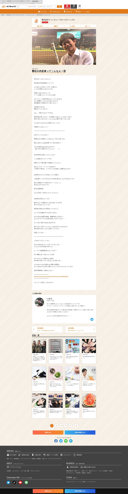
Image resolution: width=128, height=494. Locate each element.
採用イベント (78, 469)
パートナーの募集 (82, 480)
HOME (2, 13)
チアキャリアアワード (71, 480)
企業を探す (36, 453)
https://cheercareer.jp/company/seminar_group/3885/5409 (51, 274)
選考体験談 (16, 456)
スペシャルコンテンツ (25, 456)
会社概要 (9, 469)
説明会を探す (24, 453)
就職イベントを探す (50, 453)
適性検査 (77, 453)
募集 (56, 24)
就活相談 (33, 456)
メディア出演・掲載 (24, 469)
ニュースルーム (15, 469)
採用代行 (89, 471)
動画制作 (84, 471)
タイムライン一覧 (30, 13)
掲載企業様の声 (69, 469)
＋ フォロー (45, 20)
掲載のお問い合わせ (88, 465)
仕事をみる (48, 430)
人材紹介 (111, 469)
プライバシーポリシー (35, 469)
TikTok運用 (78, 471)
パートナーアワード (91, 480)
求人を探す (12, 453)
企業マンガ (44, 456)
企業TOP (40, 24)
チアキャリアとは (14, 465)
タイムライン (65, 453)
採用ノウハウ (85, 469)
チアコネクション (70, 471)
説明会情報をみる (80, 430)
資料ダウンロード (93, 469)
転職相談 (39, 456)
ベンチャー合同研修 (102, 469)
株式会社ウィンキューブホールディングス (15, 13)
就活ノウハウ (10, 456)
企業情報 (72, 24)
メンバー (88, 24)
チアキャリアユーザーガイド (54, 456)
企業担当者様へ (121, 1)
